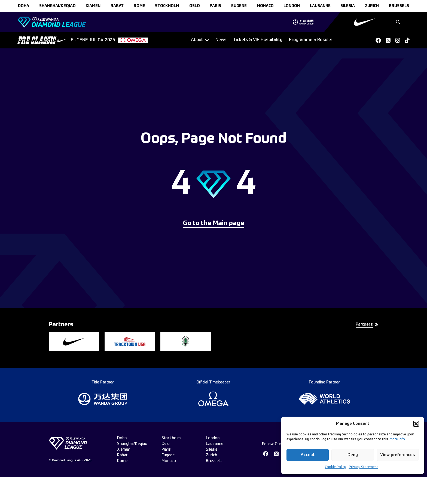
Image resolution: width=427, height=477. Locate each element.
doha (23, 6)
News (221, 40)
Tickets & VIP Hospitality (257, 40)
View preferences (397, 455)
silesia (347, 6)
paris (215, 6)
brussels (399, 6)
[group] (303, 22)
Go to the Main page (213, 223)
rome (139, 6)
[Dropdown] (200, 40)
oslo (194, 6)
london (291, 6)
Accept (308, 455)
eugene (239, 6)
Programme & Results (311, 40)
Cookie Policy (335, 467)
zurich (372, 6)
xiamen (93, 6)
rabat (117, 6)
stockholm (167, 6)
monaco (265, 6)
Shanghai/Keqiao (57, 6)
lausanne (320, 6)
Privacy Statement (363, 467)
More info (397, 439)
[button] (416, 423)
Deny (352, 455)
